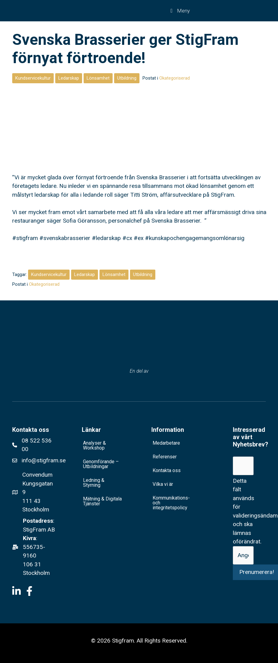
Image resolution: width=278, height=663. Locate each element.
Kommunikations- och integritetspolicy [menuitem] (171, 503)
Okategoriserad (174, 78)
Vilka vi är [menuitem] (163, 484)
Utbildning (126, 78)
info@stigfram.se (44, 460)
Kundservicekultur (33, 78)
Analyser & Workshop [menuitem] (94, 445)
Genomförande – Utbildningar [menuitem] (101, 464)
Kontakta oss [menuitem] (167, 470)
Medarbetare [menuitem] (166, 443)
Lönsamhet (98, 78)
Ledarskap (68, 78)
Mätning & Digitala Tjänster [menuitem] (102, 501)
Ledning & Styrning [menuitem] (93, 482)
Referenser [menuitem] (165, 457)
